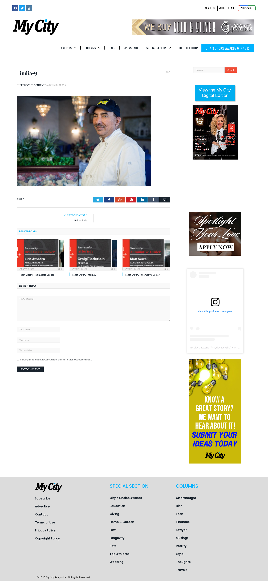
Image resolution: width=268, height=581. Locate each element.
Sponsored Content (32, 85)
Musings (182, 538)
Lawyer (181, 530)
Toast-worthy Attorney (84, 274)
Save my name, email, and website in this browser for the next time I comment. (56, 359)
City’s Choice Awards (126, 498)
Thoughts (183, 562)
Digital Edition (188, 48)
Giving (114, 514)
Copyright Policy (47, 538)
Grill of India (80, 220)
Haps (112, 48)
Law (113, 530)
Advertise (42, 506)
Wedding (116, 562)
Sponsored (131, 48)
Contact (41, 514)
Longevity (117, 538)
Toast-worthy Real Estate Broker (36, 274)
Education (117, 506)
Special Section (158, 48)
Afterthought (186, 498)
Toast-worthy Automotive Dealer (142, 274)
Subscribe (42, 498)
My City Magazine (199, 347)
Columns (92, 48)
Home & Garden (122, 522)
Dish (179, 506)
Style (180, 554)
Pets (113, 546)
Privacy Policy (45, 530)
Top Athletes (119, 554)
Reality (181, 546)
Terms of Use (45, 522)
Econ (179, 514)
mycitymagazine (221, 347)
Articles (68, 48)
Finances (183, 522)
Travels (181, 570)
